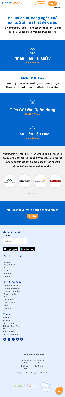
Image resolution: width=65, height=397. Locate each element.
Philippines (7, 274)
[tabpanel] (9, 181)
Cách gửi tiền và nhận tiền (12, 286)
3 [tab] (32, 193)
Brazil (6, 259)
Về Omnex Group (9, 323)
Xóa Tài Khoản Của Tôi (10, 335)
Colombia (7, 262)
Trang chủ (7, 308)
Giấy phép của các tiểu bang (26, 361)
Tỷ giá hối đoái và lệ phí (12, 288)
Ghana (6, 268)
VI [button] (59, 3)
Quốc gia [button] (8, 241)
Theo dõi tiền (8, 300)
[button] (58, 8)
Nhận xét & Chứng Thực (11, 326)
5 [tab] (36, 193)
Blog (4, 329)
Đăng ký (52, 4)
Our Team (6, 320)
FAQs (6, 306)
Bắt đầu (32, 216)
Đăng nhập (41, 4)
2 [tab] (30, 193)
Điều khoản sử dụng (26, 367)
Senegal (7, 276)
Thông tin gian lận (10, 303)
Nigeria (6, 271)
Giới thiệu (6, 318)
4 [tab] (34, 193)
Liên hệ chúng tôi (9, 332)
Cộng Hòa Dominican (11, 265)
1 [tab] (28, 193)
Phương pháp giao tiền (11, 294)
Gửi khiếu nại (39, 366)
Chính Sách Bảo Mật (39, 361)
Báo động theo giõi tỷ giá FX (13, 291)
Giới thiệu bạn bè (9, 297)
